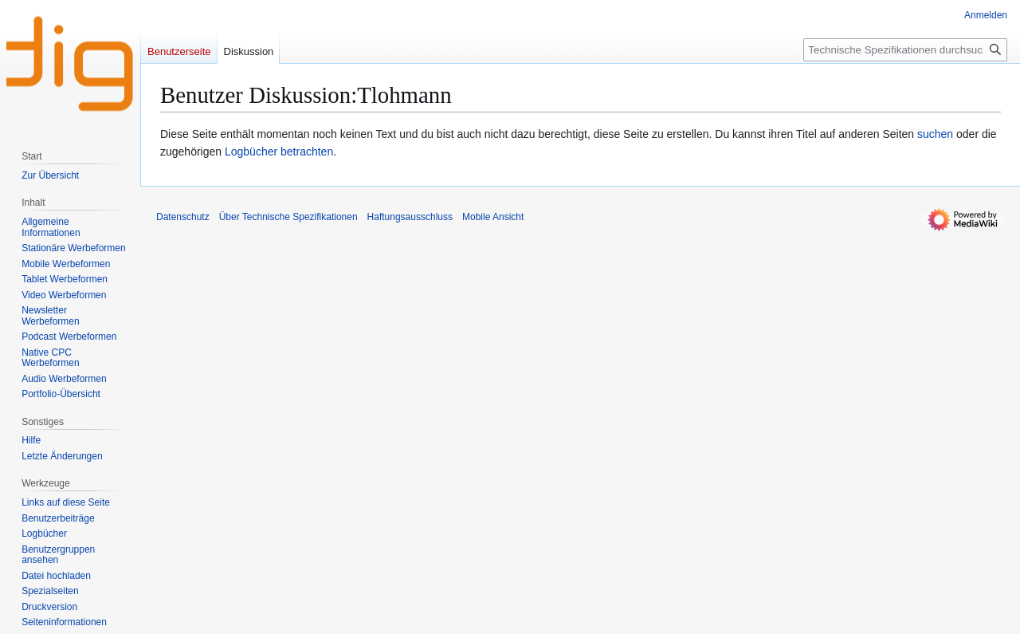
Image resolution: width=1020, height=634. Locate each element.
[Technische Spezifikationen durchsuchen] (905, 49)
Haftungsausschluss (410, 216)
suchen (935, 134)
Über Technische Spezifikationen (288, 216)
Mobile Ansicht (493, 216)
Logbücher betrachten (279, 151)
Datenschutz (183, 216)
